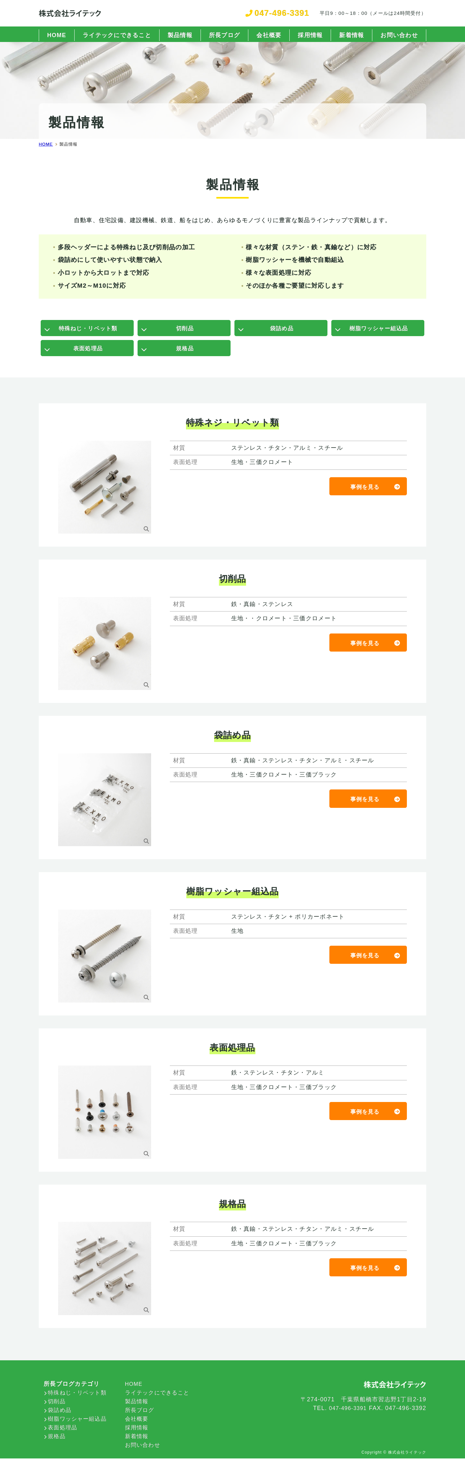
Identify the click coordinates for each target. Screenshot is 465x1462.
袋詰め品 (281, 329)
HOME (56, 35)
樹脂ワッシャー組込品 (378, 329)
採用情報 (310, 35)
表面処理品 (87, 351)
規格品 (185, 351)
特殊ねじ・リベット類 (88, 329)
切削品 (185, 329)
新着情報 (351, 35)
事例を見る (364, 491)
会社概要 (268, 35)
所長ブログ (224, 35)
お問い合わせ (399, 35)
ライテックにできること (117, 35)
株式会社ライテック (407, 1456)
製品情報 (180, 35)
